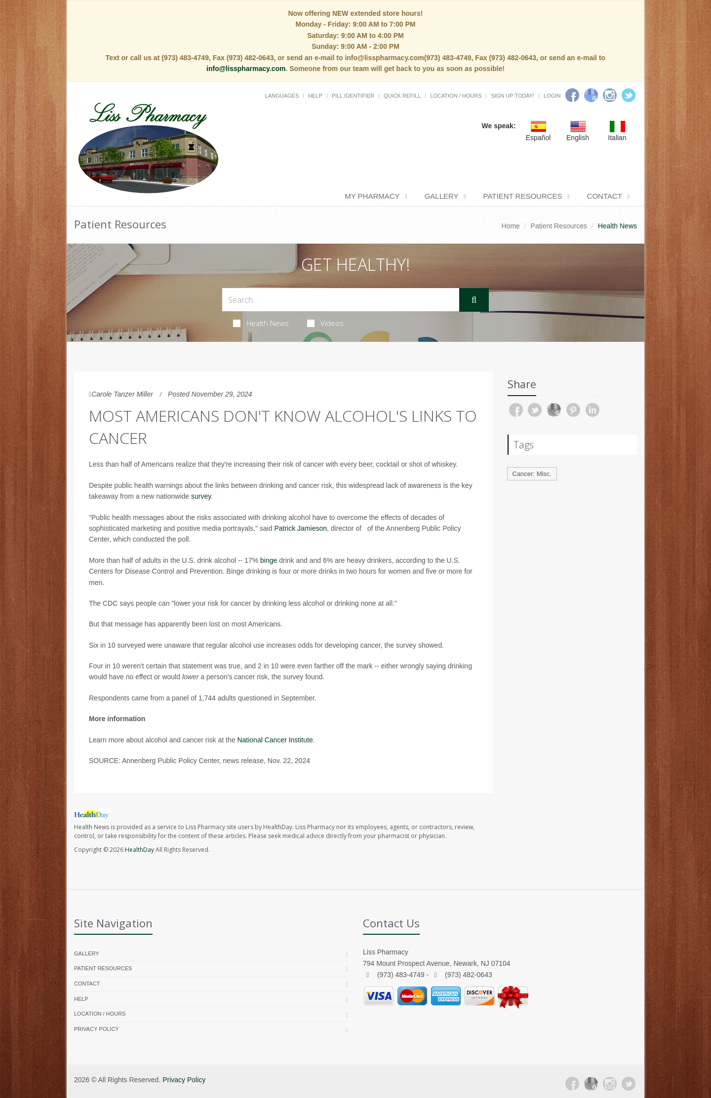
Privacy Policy (96, 1029)
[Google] (591, 95)
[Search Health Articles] (340, 299)
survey (201, 496)
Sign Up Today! (512, 96)
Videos (325, 323)
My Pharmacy (372, 196)
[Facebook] (572, 95)
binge (268, 560)
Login (552, 96)
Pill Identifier (353, 96)
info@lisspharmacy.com (245, 69)
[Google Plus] (591, 1084)
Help (315, 96)
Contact (604, 196)
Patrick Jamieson (300, 528)
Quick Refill (402, 96)
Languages (282, 96)
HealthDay (139, 849)
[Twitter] (628, 95)
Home (511, 226)
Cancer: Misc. (532, 473)
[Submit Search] (474, 300)
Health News (261, 323)
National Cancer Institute (275, 740)
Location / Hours (455, 96)
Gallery (442, 196)
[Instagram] (610, 95)
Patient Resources (522, 196)
